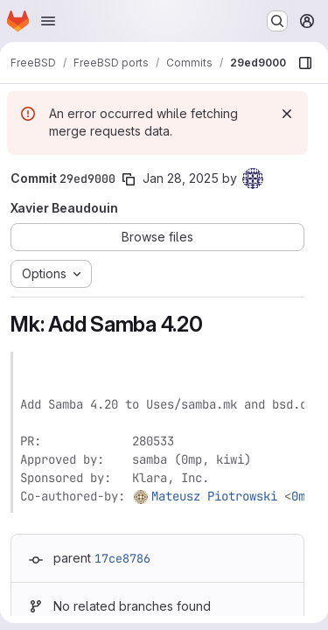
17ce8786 (122, 558)
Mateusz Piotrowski (214, 496)
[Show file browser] (305, 63)
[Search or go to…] (277, 21)
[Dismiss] (286, 113)
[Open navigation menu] (48, 21)
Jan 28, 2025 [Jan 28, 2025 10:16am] (181, 178)
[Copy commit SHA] (128, 179)
